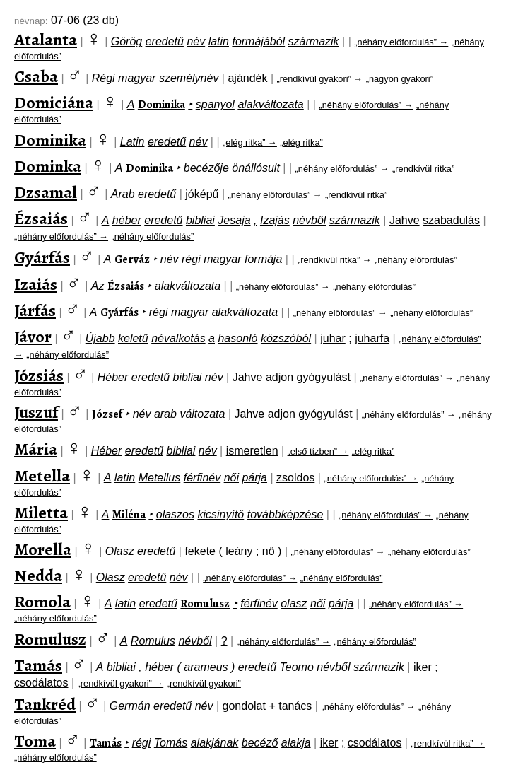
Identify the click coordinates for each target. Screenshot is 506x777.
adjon (279, 377)
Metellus (160, 478)
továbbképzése (285, 514)
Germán (130, 706)
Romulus (153, 641)
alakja (296, 743)
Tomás (170, 743)
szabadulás (451, 220)
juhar (333, 338)
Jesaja (234, 220)
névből (309, 220)
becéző (260, 743)
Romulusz (205, 604)
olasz (294, 603)
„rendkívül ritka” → (335, 260)
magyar (136, 78)
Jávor (33, 336)
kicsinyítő (220, 514)
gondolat (244, 706)
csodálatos (41, 683)
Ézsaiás (41, 218)
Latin (132, 142)
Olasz (119, 551)
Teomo (297, 667)
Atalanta (45, 39)
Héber (113, 377)
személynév (188, 78)
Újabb (100, 338)
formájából (258, 41)
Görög (126, 41)
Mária (35, 449)
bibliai (200, 220)
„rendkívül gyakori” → (320, 79)
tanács (295, 706)
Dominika (161, 104)
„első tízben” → (318, 451)
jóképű (201, 194)
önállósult (256, 168)
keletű (133, 338)
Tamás (38, 665)
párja (254, 478)
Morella (42, 549)
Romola (42, 601)
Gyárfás (42, 257)
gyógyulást (323, 377)
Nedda (38, 575)
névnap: (30, 21)
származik (313, 41)
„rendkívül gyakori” (204, 683)
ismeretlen (252, 451)
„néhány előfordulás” (152, 236)
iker (422, 667)
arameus (206, 667)
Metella (42, 476)
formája (263, 259)
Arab (123, 194)
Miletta (41, 512)
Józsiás (39, 375)
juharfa (372, 338)
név (196, 41)
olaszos (175, 514)
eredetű (165, 41)
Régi (103, 78)
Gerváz (132, 259)
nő (268, 551)
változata (202, 414)
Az (98, 286)
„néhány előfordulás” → (401, 42)
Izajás (275, 220)
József (107, 414)
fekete (200, 551)
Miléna (129, 514)
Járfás (35, 310)
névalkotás (178, 338)
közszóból (286, 338)
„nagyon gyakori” (399, 79)
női (231, 478)
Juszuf (36, 412)
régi (191, 259)
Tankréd (45, 704)
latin (218, 41)
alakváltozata (270, 104)
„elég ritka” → (250, 142)
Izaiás (35, 284)
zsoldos (295, 478)
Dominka (47, 166)
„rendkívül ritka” (423, 168)
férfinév (202, 478)
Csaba (36, 76)
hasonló (237, 338)
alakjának (215, 743)
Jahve (404, 220)
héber (126, 220)
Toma (35, 741)
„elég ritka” (301, 142)
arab (165, 414)
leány (238, 551)
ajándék (247, 78)
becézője (206, 168)
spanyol (215, 104)
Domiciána (53, 102)
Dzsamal (45, 192)
